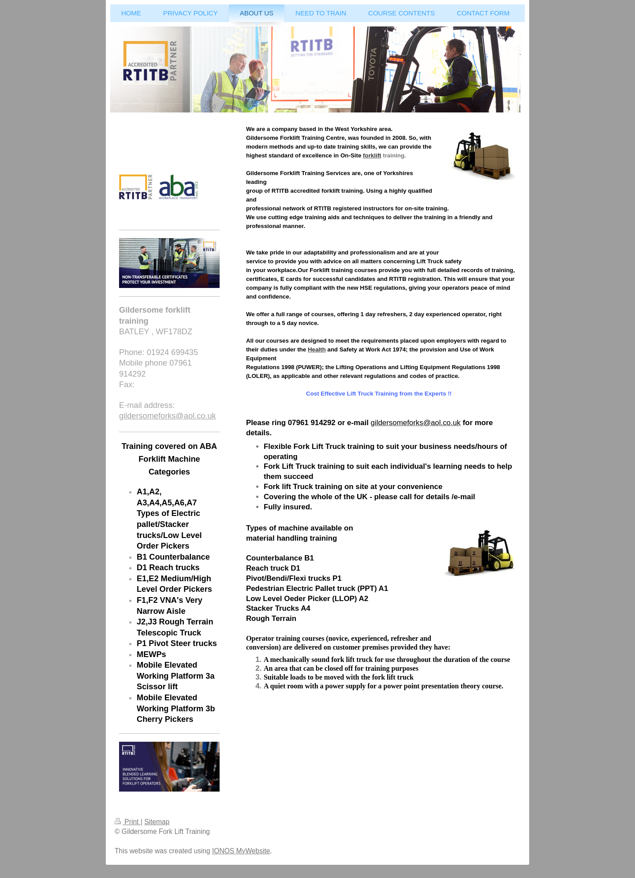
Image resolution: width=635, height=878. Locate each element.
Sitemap (156, 822)
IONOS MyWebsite (241, 851)
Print (128, 822)
